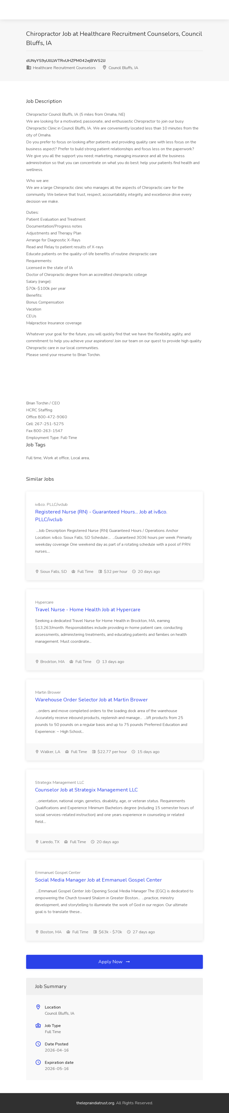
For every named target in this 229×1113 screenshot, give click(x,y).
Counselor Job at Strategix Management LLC (86, 789)
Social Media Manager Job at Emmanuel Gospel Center (98, 879)
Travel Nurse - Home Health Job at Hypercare (87, 609)
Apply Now (114, 962)
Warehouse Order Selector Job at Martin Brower (91, 699)
